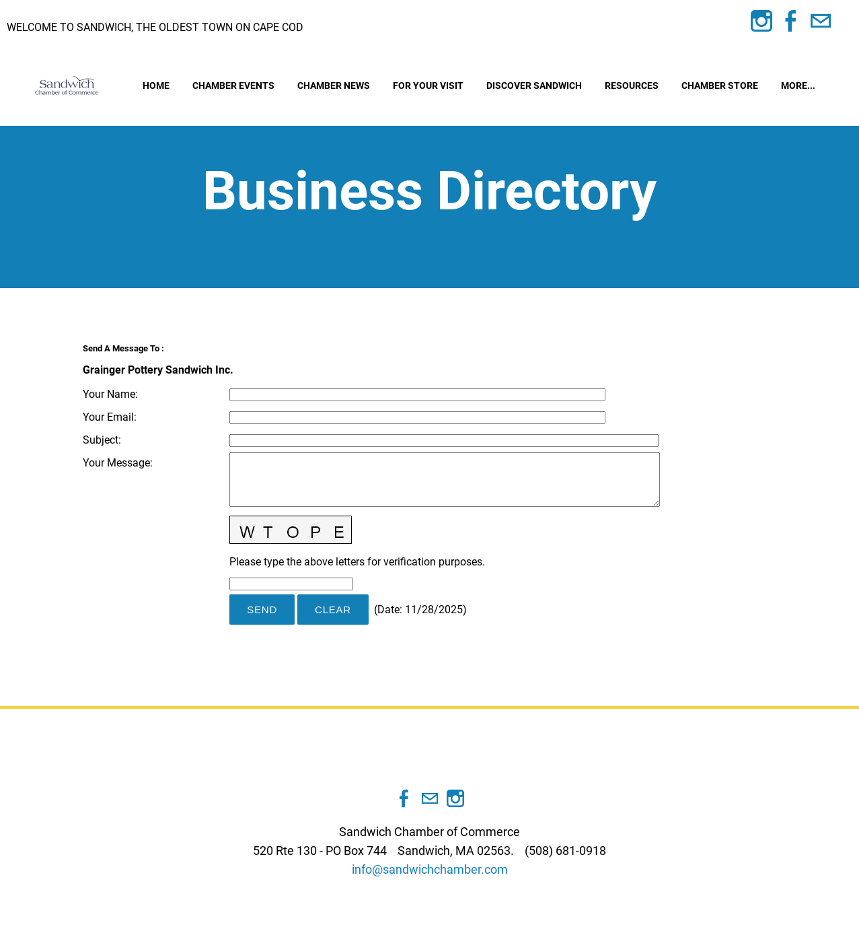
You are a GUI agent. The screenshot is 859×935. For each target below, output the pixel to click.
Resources (632, 85)
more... (798, 85)
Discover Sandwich (534, 85)
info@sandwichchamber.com (430, 869)
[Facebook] (791, 21)
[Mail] (820, 21)
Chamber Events (233, 85)
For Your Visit (428, 85)
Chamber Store (719, 85)
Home (156, 85)
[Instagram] (761, 21)
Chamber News (333, 85)
